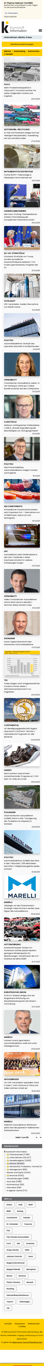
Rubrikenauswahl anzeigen (22, 44)
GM (18, 1243)
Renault (30, 1282)
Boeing (20, 1211)
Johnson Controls (14, 1256)
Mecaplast (31, 1269)
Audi (20, 1205)
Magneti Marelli (13, 1269)
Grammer (30, 1243)
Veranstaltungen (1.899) (18, 1178)
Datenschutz (34, 1323)
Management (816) (16, 1169)
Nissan (9, 1276)
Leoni (30, 1256)
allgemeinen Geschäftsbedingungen (27, 1342)
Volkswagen (24, 1302)
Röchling (10, 1289)
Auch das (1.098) (14, 1181)
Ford (9, 1243)
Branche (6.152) (15, 1175)
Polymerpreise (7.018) (18, 1154)
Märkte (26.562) (15, 1163)
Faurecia (28, 1224)
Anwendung (19, 51)
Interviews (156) (14, 1187)
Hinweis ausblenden (10, 16)
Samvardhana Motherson (18, 1295)
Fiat (8, 1230)
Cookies (22, 1326)
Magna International (16, 1263)
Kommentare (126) (15, 1184)
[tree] (22, 1172)
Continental (12, 1217)
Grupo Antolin (13, 1250)
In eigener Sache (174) (17, 1190)
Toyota (10, 1302)
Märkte (7, 51)
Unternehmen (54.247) (18, 1157)
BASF (31, 1205)
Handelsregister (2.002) (18, 1160)
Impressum (20, 1323)
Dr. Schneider (12, 1224)
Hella (27, 1250)
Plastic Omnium (13, 1282)
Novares (22, 1276)
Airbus (9, 1205)
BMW (9, 1211)
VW (8, 1308)
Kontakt (8, 1323)
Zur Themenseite (11, 13)
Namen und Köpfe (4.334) (19, 1172)
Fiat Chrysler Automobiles (18, 1237)
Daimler (26, 1217)
